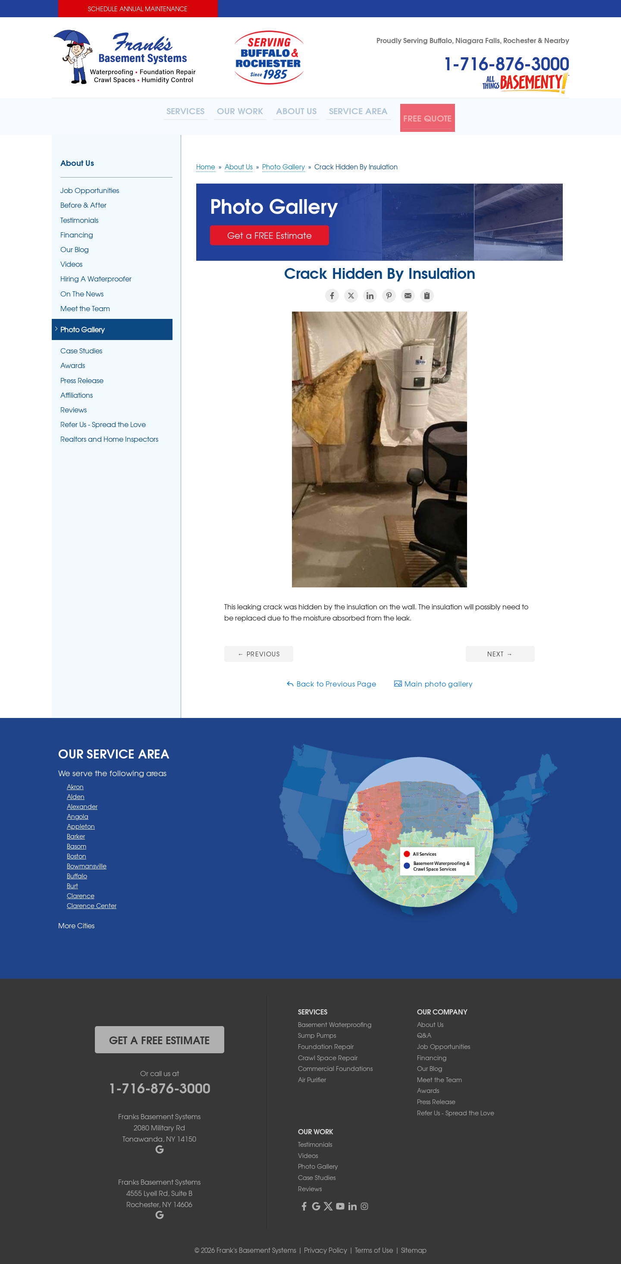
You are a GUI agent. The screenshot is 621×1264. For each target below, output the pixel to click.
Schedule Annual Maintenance (138, 8)
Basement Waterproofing (334, 1021)
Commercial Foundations (335, 1065)
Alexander (82, 803)
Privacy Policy (325, 1247)
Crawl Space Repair (328, 1054)
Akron (75, 783)
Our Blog (74, 246)
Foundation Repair (326, 1043)
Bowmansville (87, 862)
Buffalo (77, 872)
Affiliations (76, 391)
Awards (72, 362)
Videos (71, 260)
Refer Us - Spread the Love (103, 421)
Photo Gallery (82, 326)
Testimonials (79, 216)
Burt (72, 882)
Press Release (82, 377)
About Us (77, 159)
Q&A (424, 1032)
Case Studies (81, 347)
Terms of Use (374, 1247)
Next (500, 650)
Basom (76, 842)
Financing (76, 231)
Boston (76, 852)
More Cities (76, 922)
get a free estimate (159, 1036)
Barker (76, 832)
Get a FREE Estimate (269, 231)
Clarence (80, 892)
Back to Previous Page (331, 680)
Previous (259, 650)
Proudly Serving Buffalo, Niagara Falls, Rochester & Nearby (472, 39)
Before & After (83, 202)
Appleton (81, 822)
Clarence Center (91, 902)
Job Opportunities (89, 187)
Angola (77, 812)
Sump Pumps (317, 1032)
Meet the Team (85, 305)
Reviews (73, 406)
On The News (82, 290)
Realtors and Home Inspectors (109, 436)
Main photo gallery (433, 680)
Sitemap (414, 1247)
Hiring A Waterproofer (96, 276)
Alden (76, 793)
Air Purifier (312, 1076)
